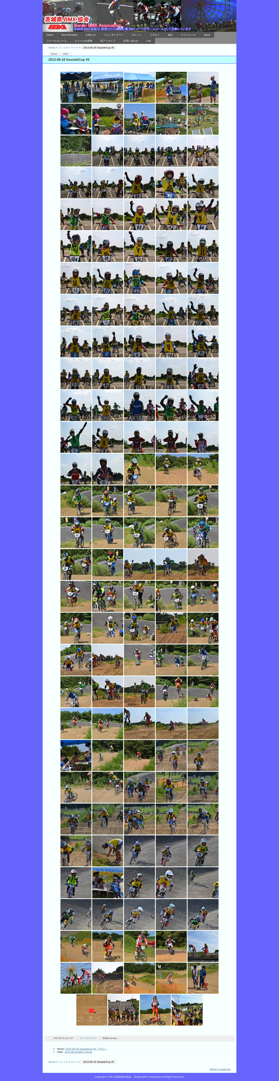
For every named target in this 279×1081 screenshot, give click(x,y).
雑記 (170, 34)
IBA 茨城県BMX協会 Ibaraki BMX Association (139, 16)
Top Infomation (69, 34)
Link (148, 40)
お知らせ (91, 34)
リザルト (155, 34)
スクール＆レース (56, 40)
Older (65, 54)
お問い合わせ (130, 40)
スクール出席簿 (83, 40)
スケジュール (188, 34)
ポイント (137, 34)
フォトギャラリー (114, 34)
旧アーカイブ (107, 40)
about (207, 34)
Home (49, 34)
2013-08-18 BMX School (78, 1052)
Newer (54, 54)
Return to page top (220, 1069)
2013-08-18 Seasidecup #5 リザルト (86, 1048)
